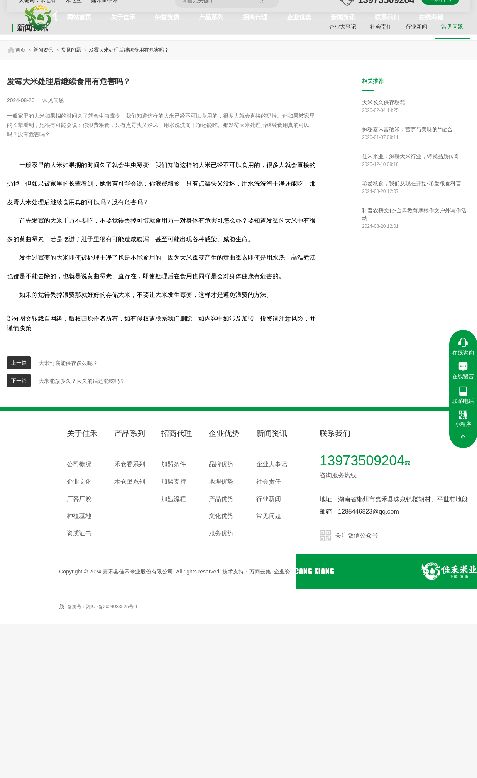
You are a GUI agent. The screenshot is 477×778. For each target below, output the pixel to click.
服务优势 (221, 687)
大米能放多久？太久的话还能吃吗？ (82, 535)
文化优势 (221, 670)
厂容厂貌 (79, 652)
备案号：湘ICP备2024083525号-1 (102, 760)
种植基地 (79, 670)
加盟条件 (173, 618)
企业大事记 (337, 182)
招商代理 (255, 17)
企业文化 (79, 635)
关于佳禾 (123, 17)
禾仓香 (49, 154)
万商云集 (260, 725)
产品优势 (221, 652)
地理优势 (221, 635)
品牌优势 (221, 618)
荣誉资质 (167, 17)
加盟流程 (173, 652)
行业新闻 (414, 182)
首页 (16, 204)
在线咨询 (440, 153)
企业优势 (299, 17)
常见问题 (451, 182)
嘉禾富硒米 (104, 154)
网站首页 (79, 17)
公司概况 (79, 618)
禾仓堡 (74, 154)
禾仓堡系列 (129, 635)
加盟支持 (173, 635)
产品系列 (211, 17)
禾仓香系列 (129, 618)
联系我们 (387, 17)
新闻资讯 (343, 17)
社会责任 (377, 182)
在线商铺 (431, 17)
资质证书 (79, 687)
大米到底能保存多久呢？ (68, 517)
